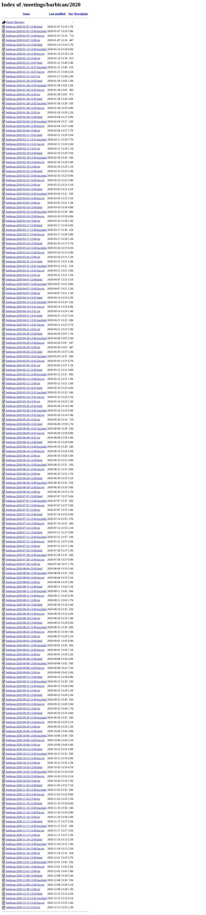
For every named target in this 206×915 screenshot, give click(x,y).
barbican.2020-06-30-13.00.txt (23, 491)
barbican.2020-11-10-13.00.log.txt (25, 812)
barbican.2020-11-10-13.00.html (24, 803)
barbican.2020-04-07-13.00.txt (23, 293)
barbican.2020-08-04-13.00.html (24, 568)
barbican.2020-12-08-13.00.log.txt (25, 884)
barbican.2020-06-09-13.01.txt (23, 437)
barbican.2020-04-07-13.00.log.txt (25, 288)
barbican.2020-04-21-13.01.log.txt (25, 324)
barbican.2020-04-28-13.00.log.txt (25, 342)
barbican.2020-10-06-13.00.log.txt (25, 740)
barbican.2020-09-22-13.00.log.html (26, 699)
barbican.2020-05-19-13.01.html (24, 387)
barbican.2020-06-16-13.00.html (24, 442)
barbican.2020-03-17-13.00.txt (23, 238)
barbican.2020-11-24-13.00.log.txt (25, 848)
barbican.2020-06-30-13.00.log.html (26, 482)
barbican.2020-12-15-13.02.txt (23, 907)
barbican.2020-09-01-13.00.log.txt (25, 649)
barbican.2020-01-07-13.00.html (24, 26)
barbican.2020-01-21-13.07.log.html (26, 67)
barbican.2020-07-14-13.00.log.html (26, 518)
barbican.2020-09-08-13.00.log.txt (25, 667)
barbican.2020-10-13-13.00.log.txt (25, 758)
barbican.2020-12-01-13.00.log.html (26, 862)
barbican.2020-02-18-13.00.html (24, 153)
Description (81, 13)
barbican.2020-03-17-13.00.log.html (26, 229)
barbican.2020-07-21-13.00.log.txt (25, 541)
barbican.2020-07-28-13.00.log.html (26, 555)
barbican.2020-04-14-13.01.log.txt (25, 306)
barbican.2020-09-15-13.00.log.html (26, 681)
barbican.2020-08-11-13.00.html (24, 586)
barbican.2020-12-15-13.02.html (24, 893)
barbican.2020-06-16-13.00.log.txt (25, 451)
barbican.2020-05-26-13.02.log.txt (25, 415)
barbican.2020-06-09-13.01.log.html (26, 428)
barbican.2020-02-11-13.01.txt (23, 148)
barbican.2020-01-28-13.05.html (24, 98)
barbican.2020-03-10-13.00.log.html (26, 211)
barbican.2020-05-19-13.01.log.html (26, 392)
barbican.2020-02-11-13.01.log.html (26, 139)
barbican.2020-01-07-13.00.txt (23, 40)
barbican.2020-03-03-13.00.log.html (26, 193)
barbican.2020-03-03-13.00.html (24, 189)
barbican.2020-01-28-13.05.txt (23, 112)
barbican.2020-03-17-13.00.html (24, 225)
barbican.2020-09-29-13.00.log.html (26, 717)
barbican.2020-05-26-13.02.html (24, 406)
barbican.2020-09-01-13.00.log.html (26, 645)
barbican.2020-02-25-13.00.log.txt (25, 180)
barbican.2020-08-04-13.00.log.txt (25, 577)
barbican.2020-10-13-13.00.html (24, 749)
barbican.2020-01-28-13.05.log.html (26, 103)
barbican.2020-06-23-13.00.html (24, 460)
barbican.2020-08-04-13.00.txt (23, 582)
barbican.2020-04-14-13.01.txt (23, 311)
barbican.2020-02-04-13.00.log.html (26, 121)
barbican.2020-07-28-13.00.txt (23, 564)
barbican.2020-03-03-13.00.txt (23, 202)
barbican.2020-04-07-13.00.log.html (26, 284)
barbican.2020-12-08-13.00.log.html (26, 880)
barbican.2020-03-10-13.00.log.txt (25, 216)
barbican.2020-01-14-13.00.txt (23, 58)
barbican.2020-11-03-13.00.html (24, 785)
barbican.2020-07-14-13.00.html (24, 514)
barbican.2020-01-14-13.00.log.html (26, 49)
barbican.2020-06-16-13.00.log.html (26, 446)
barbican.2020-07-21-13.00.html (24, 532)
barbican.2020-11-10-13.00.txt (23, 816)
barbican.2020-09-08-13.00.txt (23, 672)
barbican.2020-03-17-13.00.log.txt (25, 234)
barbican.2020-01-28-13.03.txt (23, 94)
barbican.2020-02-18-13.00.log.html (26, 157)
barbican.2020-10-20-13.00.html (24, 767)
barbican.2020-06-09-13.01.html (24, 424)
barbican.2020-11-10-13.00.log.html (26, 807)
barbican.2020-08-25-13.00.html (24, 622)
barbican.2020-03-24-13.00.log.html (26, 247)
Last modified (57, 13)
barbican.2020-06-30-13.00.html (24, 478)
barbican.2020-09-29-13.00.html (24, 713)
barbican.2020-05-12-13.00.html (24, 369)
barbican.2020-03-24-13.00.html (24, 243)
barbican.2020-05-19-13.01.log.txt (25, 396)
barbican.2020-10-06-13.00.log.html (26, 735)
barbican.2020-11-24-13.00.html (24, 839)
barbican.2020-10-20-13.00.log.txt (25, 776)
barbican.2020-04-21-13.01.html (24, 315)
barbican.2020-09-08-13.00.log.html (26, 663)
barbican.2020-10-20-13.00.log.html (26, 771)
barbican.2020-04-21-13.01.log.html (26, 320)
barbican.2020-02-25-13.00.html (24, 171)
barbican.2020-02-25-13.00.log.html (26, 175)
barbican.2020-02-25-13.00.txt (23, 184)
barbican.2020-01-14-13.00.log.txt (25, 53)
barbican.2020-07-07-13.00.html (24, 496)
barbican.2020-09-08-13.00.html (24, 658)
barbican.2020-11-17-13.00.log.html (26, 826)
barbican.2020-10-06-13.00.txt (23, 744)
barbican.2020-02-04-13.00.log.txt (25, 126)
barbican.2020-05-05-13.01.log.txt (25, 360)
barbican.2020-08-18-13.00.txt (23, 618)
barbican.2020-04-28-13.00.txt (23, 347)
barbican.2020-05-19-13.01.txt (23, 401)
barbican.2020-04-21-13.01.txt (23, 329)
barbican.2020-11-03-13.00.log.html (26, 789)
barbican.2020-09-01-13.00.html (24, 640)
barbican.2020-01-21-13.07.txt (23, 76)
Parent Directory (15, 22)
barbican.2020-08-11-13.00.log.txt (25, 595)
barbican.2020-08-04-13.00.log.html (26, 573)
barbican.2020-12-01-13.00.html (24, 857)
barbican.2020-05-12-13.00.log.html (26, 374)
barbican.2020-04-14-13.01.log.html (26, 302)
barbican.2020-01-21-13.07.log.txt (25, 71)
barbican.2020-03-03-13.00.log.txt (25, 198)
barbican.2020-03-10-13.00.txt (23, 220)
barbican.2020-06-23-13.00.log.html (26, 464)
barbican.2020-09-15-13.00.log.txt (25, 686)
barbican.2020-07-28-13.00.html (24, 550)
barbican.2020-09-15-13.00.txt (23, 690)
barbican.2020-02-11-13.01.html (24, 135)
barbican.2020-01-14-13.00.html (24, 44)
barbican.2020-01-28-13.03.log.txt (25, 89)
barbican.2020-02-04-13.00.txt (23, 130)
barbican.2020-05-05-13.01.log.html (26, 356)
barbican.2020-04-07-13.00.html (24, 279)
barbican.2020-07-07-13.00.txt (23, 509)
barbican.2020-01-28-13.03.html (24, 80)
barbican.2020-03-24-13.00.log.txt (25, 252)
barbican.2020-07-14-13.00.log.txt (25, 523)
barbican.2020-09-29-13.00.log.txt (25, 722)
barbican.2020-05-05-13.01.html (24, 351)
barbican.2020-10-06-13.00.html (24, 731)
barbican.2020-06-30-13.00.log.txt (25, 487)
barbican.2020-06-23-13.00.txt (23, 473)
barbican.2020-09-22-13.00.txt (23, 708)
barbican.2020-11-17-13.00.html (24, 821)
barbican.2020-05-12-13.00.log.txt (25, 378)
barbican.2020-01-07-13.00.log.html (26, 31)
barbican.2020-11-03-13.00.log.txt (25, 794)
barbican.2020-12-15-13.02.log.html (26, 898)
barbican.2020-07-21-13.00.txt (23, 546)
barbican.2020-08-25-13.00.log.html (26, 627)
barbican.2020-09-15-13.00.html (24, 676)
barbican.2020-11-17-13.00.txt (23, 835)
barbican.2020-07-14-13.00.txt (23, 527)
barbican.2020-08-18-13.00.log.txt (25, 613)
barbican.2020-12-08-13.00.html (24, 875)
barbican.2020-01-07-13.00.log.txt (25, 35)
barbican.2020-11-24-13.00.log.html (26, 844)
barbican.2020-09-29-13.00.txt (23, 726)
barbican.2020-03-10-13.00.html (24, 207)
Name (26, 13)
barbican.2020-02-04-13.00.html (24, 117)
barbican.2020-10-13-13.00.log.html (26, 753)
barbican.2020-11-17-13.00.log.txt (25, 830)
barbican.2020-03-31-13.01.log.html (26, 266)
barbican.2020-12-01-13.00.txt (23, 871)
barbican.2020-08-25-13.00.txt (23, 636)
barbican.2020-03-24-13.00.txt (23, 256)
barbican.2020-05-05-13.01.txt (23, 365)
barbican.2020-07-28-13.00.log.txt (25, 559)
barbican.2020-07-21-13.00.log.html (26, 536)
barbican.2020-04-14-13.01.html (24, 297)
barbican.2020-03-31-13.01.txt (23, 275)
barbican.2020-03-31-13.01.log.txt (25, 270)
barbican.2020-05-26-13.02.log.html (26, 410)
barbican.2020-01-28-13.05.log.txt (25, 107)
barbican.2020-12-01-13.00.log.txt (25, 866)
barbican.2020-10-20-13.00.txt (23, 780)
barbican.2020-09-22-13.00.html (24, 695)
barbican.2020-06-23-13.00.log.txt (25, 469)
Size (70, 13)
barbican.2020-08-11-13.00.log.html (26, 591)
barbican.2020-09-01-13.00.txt (23, 654)
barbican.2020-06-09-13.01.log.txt (25, 433)
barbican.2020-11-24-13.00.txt (23, 853)
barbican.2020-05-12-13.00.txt (23, 383)
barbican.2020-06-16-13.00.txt (23, 455)
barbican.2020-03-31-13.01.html (24, 261)
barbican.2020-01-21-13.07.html (24, 62)
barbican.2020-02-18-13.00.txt (23, 166)
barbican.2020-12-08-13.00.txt (23, 889)
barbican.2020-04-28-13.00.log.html (26, 338)
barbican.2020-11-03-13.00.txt (23, 798)
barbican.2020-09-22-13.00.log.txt (25, 704)
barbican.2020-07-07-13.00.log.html (26, 500)
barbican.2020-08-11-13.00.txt (23, 600)
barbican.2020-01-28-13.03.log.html (26, 85)
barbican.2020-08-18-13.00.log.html (26, 609)
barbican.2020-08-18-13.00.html (24, 604)
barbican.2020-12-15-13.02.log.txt (25, 902)
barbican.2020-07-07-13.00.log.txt (25, 505)
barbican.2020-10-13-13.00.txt (23, 762)
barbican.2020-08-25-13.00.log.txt (25, 631)
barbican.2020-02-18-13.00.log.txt (25, 162)
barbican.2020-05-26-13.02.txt (23, 419)
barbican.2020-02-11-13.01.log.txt (25, 144)
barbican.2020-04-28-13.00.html (24, 333)
